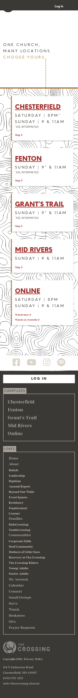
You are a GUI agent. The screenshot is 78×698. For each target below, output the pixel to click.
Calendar (16, 585)
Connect (15, 591)
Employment (18, 508)
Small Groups (20, 597)
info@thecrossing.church (21, 683)
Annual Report (19, 486)
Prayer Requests (22, 627)
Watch (14, 609)
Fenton (28, 158)
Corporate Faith (20, 541)
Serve (13, 603)
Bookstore (17, 615)
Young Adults (18, 568)
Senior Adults (18, 573)
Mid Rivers (33, 250)
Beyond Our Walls (21, 491)
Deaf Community (21, 546)
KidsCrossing (18, 524)
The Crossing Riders (23, 562)
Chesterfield (38, 107)
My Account (18, 579)
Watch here (23, 314)
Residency (16, 502)
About (14, 464)
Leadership (17, 475)
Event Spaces (18, 497)
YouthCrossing (19, 530)
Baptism (15, 481)
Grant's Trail (22, 417)
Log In (59, 6)
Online (27, 291)
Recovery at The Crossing (27, 557)
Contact (14, 513)
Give (12, 621)
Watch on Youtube (27, 319)
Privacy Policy (33, 658)
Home (13, 458)
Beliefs (13, 470)
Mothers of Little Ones (24, 552)
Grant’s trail (39, 204)
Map (19, 134)
